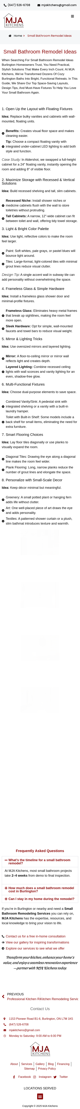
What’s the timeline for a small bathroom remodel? (39, 861)
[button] (40, 861)
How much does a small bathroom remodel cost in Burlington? (41, 889)
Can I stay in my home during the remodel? (41, 899)
